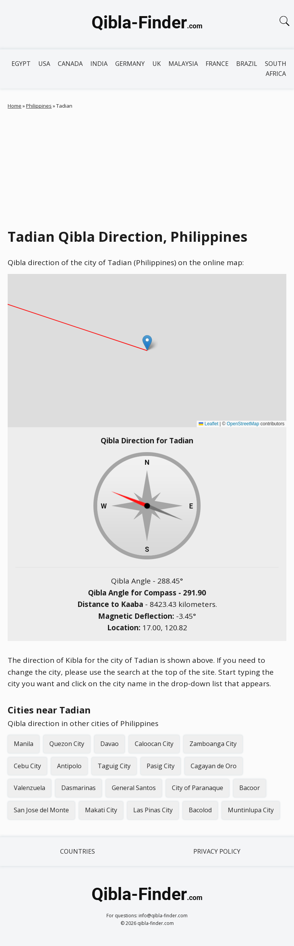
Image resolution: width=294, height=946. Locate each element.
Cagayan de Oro (214, 766)
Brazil (246, 63)
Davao (109, 743)
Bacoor (249, 788)
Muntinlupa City (251, 810)
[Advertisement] (147, 167)
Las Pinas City (153, 810)
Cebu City (27, 766)
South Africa (275, 68)
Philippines (39, 105)
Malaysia (183, 63)
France (217, 63)
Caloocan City (154, 743)
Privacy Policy (216, 851)
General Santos (134, 788)
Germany (130, 63)
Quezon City (66, 743)
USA (44, 63)
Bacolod (200, 810)
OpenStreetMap (243, 423)
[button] (147, 343)
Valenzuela (29, 788)
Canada (70, 63)
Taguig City (114, 766)
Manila (23, 743)
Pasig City (161, 766)
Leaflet (208, 423)
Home (14, 105)
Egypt (21, 63)
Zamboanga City (213, 743)
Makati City (101, 810)
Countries (77, 851)
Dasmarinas (78, 788)
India (99, 63)
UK (156, 63)
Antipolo (69, 766)
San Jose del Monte (41, 810)
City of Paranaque (197, 788)
